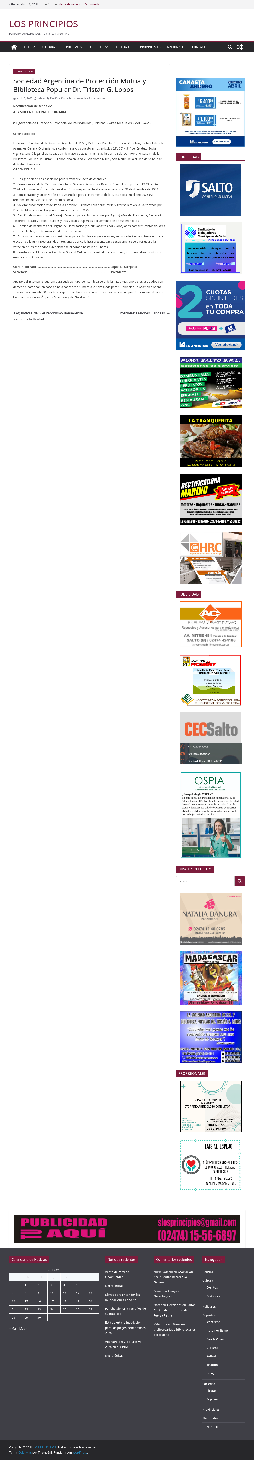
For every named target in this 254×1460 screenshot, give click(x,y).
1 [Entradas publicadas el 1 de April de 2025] (25, 1285)
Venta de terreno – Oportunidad (80, 4)
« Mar (13, 1328)
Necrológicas (114, 1286)
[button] (57, 47)
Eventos (212, 1287)
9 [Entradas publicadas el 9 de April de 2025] (38, 1293)
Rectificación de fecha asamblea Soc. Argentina (77, 98)
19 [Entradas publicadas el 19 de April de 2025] (77, 1301)
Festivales (213, 1296)
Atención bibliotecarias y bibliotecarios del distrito (175, 1329)
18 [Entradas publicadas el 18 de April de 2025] (64, 1301)
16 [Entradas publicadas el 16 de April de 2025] (39, 1301)
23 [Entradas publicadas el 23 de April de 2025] (39, 1309)
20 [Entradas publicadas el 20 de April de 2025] (90, 1301)
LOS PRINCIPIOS (43, 23)
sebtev (41, 98)
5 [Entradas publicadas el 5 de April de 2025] (77, 1285)
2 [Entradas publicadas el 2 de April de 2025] (38, 1285)
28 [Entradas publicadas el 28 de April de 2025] (13, 1317)
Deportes (96, 47)
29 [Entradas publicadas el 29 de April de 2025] (26, 1317)
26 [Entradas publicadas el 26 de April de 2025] (77, 1309)
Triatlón (212, 1365)
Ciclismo (212, 1348)
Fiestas (211, 1391)
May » (23, 1328)
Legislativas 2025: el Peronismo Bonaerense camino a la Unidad (46, 316)
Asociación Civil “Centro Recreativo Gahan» (173, 1277)
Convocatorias (24, 71)
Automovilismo (217, 1330)
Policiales (74, 47)
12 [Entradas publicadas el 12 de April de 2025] (77, 1293)
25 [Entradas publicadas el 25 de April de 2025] (64, 1309)
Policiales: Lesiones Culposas (145, 313)
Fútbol (211, 1356)
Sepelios (212, 1399)
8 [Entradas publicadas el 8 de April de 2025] (25, 1293)
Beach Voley (215, 1339)
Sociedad (122, 47)
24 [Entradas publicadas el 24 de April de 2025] (52, 1309)
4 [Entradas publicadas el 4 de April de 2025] (64, 1285)
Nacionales (176, 47)
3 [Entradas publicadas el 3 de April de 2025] (51, 1285)
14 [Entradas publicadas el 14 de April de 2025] (13, 1301)
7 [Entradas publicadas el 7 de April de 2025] (12, 1293)
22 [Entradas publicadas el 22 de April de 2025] (26, 1309)
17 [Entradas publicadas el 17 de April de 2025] (52, 1301)
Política (28, 47)
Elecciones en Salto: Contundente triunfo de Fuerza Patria (174, 1310)
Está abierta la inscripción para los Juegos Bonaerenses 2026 (125, 1327)
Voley (210, 1373)
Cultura (48, 47)
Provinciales (150, 47)
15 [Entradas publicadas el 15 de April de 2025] (26, 1301)
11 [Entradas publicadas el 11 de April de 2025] (64, 1293)
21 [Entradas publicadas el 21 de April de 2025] (13, 1309)
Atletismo (213, 1322)
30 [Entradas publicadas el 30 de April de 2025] (39, 1317)
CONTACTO (200, 47)
